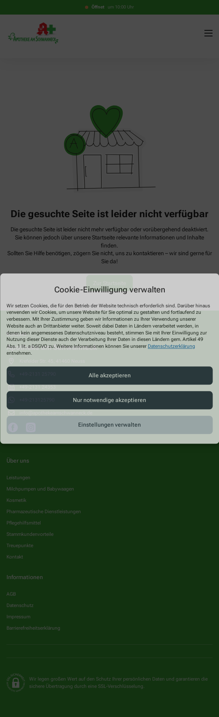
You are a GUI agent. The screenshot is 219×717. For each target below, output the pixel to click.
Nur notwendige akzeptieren (109, 400)
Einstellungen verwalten (109, 425)
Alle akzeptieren (110, 375)
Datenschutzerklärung (171, 346)
